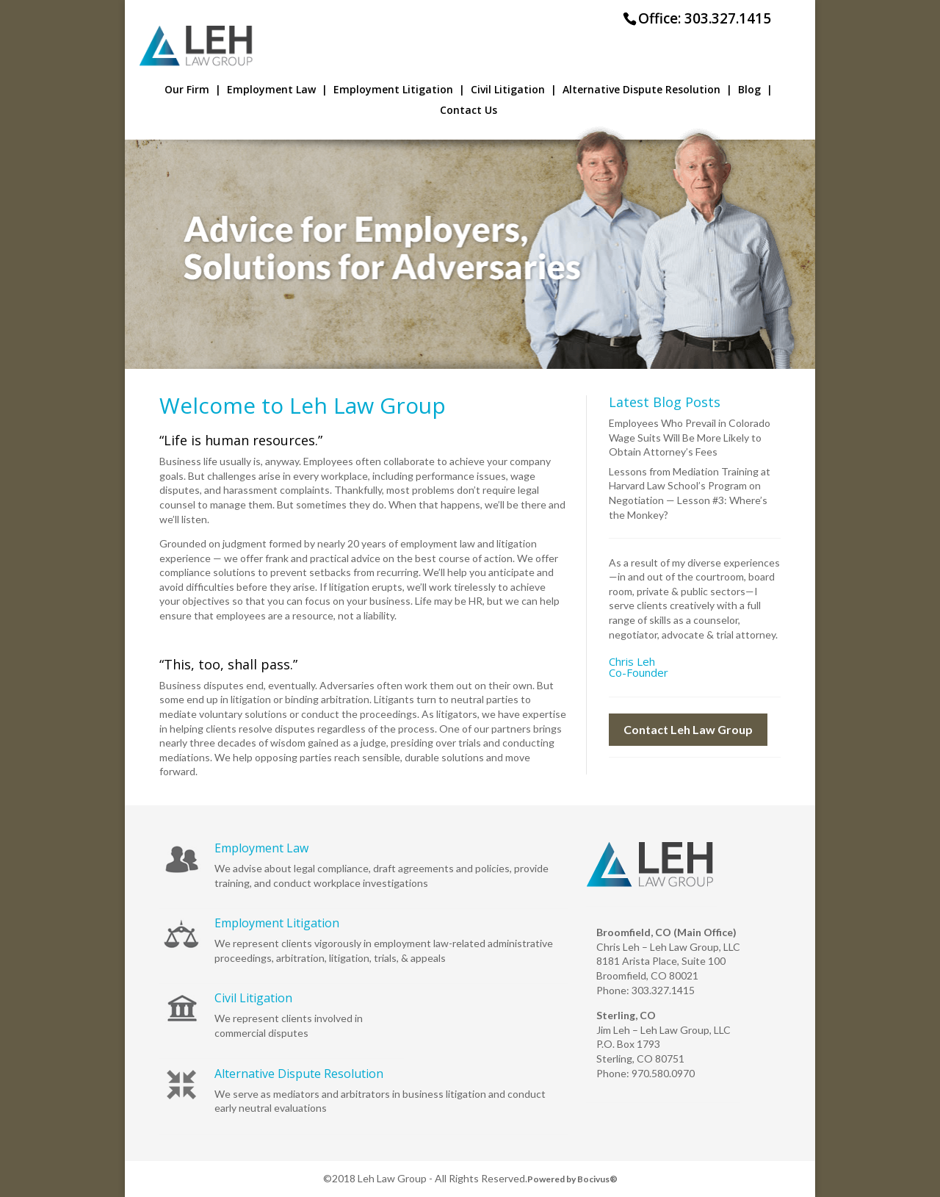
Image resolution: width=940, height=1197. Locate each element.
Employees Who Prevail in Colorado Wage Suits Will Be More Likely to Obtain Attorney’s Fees (689, 437)
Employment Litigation (399, 90)
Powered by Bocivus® (572, 1179)
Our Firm (192, 90)
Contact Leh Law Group (688, 729)
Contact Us (468, 111)
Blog (755, 90)
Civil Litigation (514, 90)
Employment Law (277, 90)
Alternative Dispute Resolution (647, 90)
